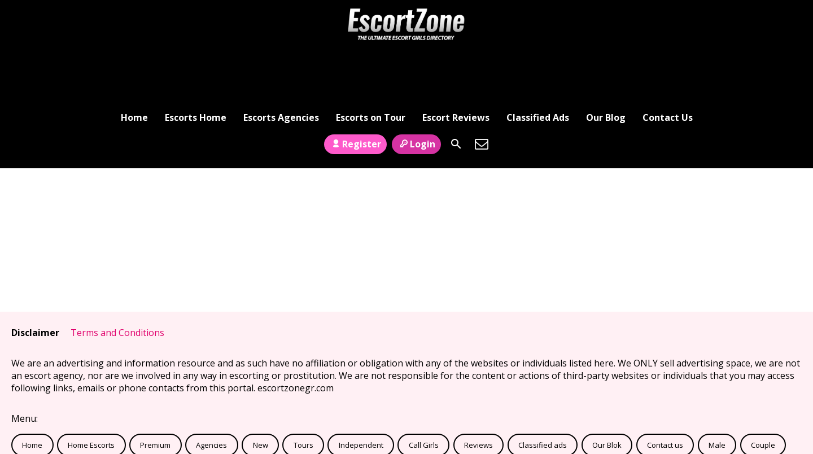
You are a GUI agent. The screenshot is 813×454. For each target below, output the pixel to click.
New (260, 393)
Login (416, 92)
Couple (763, 393)
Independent (361, 393)
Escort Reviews (455, 59)
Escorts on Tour (370, 59)
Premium (155, 393)
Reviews (478, 393)
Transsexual (43, 419)
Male (717, 393)
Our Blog (606, 59)
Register (355, 92)
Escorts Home (195, 59)
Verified (103, 419)
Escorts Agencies (281, 59)
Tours (303, 393)
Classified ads (542, 393)
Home (134, 59)
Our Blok (607, 393)
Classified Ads (537, 59)
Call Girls (424, 393)
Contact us (665, 393)
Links (151, 419)
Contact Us (667, 59)
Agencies (211, 393)
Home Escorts (91, 393)
